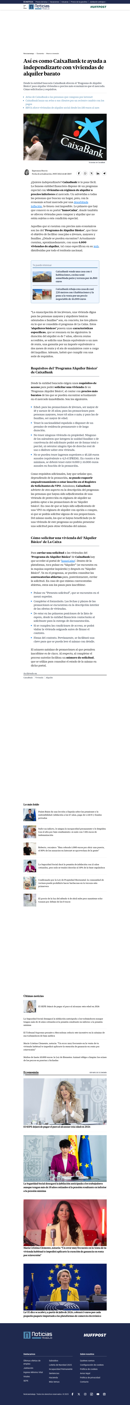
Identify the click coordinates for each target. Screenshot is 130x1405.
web (96, 246)
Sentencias (54, 1373)
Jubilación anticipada (97, 2)
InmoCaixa (68, 560)
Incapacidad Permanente (60, 1369)
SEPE (25, 1380)
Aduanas (65, 2)
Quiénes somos (87, 1360)
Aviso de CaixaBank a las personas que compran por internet (59, 96)
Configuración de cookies (92, 1364)
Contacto (84, 1381)
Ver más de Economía (98, 1073)
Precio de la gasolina (79, 2)
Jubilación (28, 1368)
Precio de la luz (42, 2)
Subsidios (53, 1360)
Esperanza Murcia (39, 170)
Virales (26, 1376)
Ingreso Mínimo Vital (33, 1372)
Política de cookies (89, 1369)
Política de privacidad (90, 1377)
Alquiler (49, 677)
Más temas (54, 1381)
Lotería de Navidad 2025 (60, 1364)
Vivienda (39, 677)
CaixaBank (28, 677)
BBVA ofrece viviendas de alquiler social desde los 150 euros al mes (62, 107)
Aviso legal (85, 1373)
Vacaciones (54, 2)
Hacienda (53, 1377)
